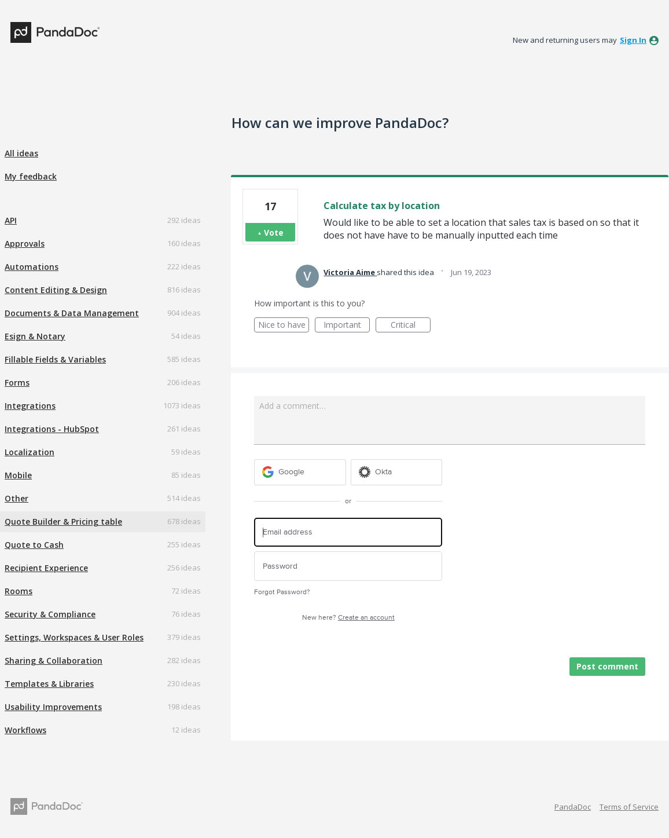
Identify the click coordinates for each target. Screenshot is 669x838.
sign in (633, 40)
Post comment (607, 666)
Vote (274, 232)
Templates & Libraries (49, 683)
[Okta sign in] (397, 472)
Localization (29, 452)
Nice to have (284, 325)
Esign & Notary (35, 336)
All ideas (21, 153)
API (11, 220)
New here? (348, 617)
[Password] (348, 566)
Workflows (25, 729)
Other (16, 498)
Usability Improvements (53, 706)
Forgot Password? (282, 592)
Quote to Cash (34, 544)
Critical (411, 325)
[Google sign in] (300, 472)
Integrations (30, 405)
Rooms (18, 591)
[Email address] (348, 532)
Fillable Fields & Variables (55, 359)
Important (347, 325)
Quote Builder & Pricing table (63, 521)
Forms (17, 382)
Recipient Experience (46, 567)
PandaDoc (572, 807)
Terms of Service (629, 807)
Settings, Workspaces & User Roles (74, 637)
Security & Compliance (50, 614)
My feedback (31, 176)
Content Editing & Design (56, 289)
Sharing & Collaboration (53, 660)
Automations (31, 266)
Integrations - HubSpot (52, 428)
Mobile (18, 475)
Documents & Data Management (72, 313)
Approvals (25, 243)
